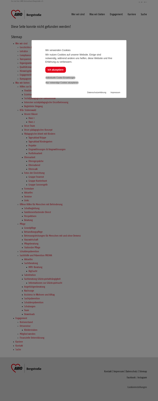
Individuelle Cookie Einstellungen (60, 78)
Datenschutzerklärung (96, 92)
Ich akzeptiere (55, 69)
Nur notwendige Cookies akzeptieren (62, 83)
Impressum (115, 92)
